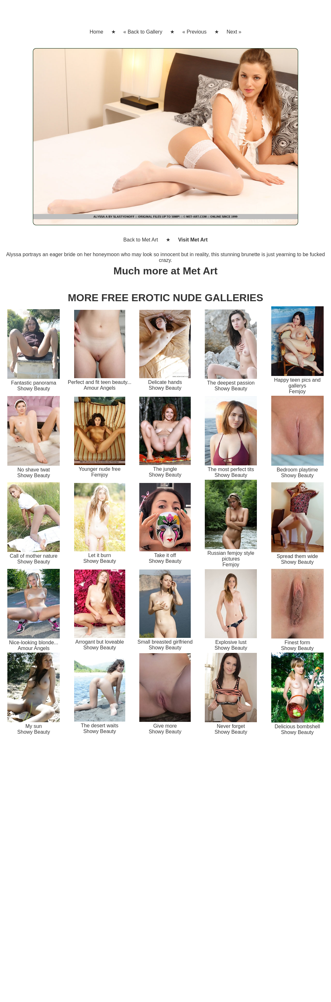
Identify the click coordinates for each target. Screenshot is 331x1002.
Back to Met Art (140, 239)
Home (96, 31)
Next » (234, 31)
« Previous (194, 31)
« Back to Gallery (142, 31)
